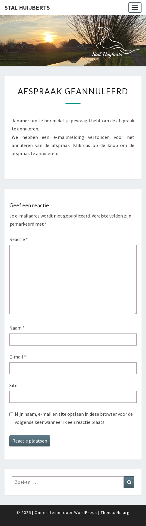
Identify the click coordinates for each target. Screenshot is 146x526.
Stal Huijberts (27, 7)
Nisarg (123, 512)
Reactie (18, 239)
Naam (17, 328)
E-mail (17, 357)
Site (13, 385)
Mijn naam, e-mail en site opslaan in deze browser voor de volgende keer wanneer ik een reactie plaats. (74, 418)
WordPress (85, 512)
